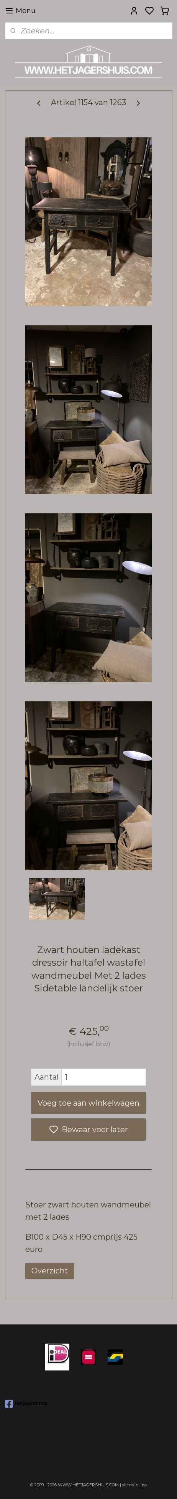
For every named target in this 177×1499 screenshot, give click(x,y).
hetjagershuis (26, 1403)
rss (144, 1484)
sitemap (130, 1484)
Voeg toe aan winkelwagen (88, 1103)
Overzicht (49, 1270)
